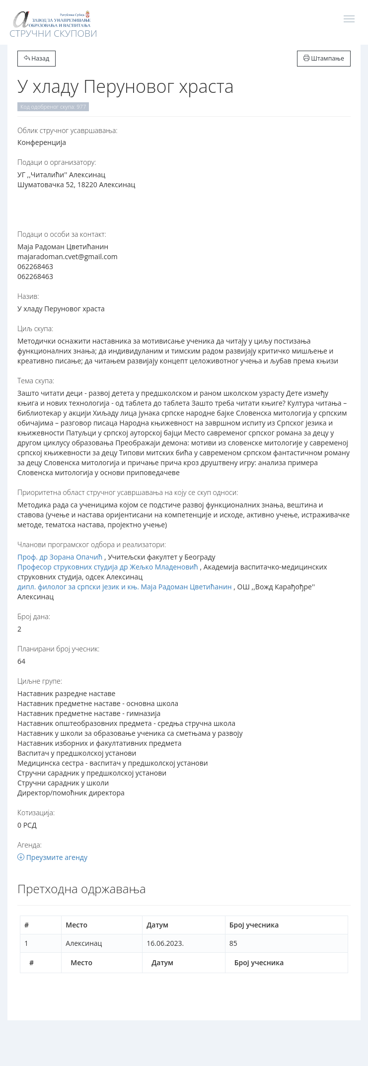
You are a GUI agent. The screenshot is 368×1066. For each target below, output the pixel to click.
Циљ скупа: (35, 328)
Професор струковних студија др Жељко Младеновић (107, 566)
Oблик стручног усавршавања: (67, 130)
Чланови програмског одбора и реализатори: (91, 544)
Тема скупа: (35, 380)
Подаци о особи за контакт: (61, 234)
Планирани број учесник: (58, 648)
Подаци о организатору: (56, 162)
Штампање (323, 58)
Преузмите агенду (52, 857)
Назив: (28, 296)
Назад (36, 58)
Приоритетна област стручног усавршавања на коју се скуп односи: (127, 492)
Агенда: (29, 845)
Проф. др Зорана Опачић (59, 557)
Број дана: (33, 616)
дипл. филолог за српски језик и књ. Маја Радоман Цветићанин (124, 586)
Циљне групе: (39, 681)
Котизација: (36, 812)
